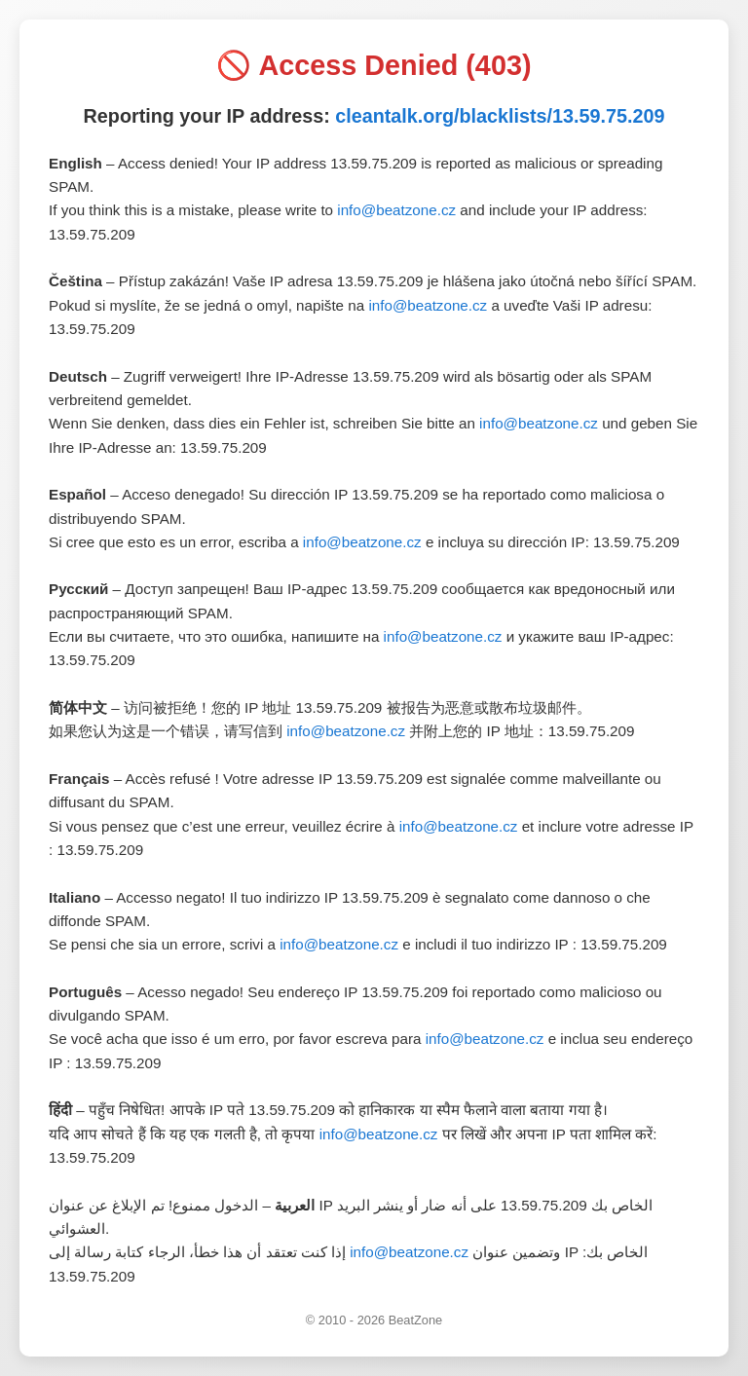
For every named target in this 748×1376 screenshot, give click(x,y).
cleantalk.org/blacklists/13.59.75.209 (499, 116)
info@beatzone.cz (396, 210)
